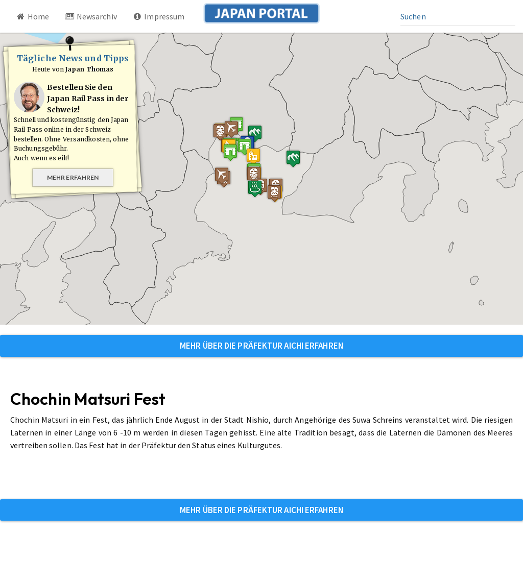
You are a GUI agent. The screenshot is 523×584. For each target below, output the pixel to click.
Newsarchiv (90, 16)
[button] (229, 169)
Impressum (158, 16)
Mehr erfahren (73, 177)
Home (32, 16)
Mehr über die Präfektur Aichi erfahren (261, 345)
